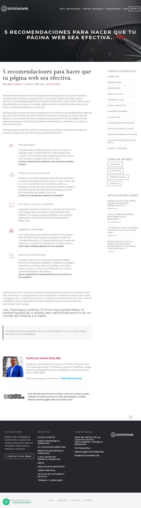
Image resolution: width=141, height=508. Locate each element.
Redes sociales (115, 94)
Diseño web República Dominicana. (49, 442)
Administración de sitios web (122, 134)
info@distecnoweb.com (87, 456)
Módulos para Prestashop (51, 467)
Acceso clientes (46, 437)
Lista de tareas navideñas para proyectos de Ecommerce (123, 218)
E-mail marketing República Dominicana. (49, 458)
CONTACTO (134, 9)
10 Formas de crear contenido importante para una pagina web (123, 232)
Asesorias (115, 183)
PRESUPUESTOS (113, 9)
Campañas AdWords (117, 111)
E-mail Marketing (116, 105)
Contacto (75, 500)
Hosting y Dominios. (117, 148)
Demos (41, 463)
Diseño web (113, 77)
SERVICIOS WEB (73, 9)
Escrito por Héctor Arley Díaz (43, 358)
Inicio (62, 9)
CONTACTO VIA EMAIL (19, 456)
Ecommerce (115, 164)
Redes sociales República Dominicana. (51, 452)
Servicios (62, 500)
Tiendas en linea (116, 100)
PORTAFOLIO (97, 9)
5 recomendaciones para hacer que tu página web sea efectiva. (47, 75)
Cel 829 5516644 (82, 448)
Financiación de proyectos (121, 123)
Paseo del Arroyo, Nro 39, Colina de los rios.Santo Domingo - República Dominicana (89, 440)
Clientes (88, 500)
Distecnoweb (53, 84)
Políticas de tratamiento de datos (51, 475)
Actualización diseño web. (52, 447)
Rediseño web (114, 82)
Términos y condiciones (50, 480)
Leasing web (114, 117)
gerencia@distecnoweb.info (89, 452)
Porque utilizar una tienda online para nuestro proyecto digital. (123, 205)
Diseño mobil (114, 88)
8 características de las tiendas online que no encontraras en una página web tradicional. (123, 247)
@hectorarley (15, 84)
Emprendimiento (118, 177)
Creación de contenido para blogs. (122, 141)
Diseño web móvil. (47, 470)
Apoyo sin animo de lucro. (121, 129)
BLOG (125, 9)
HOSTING (87, 9)
